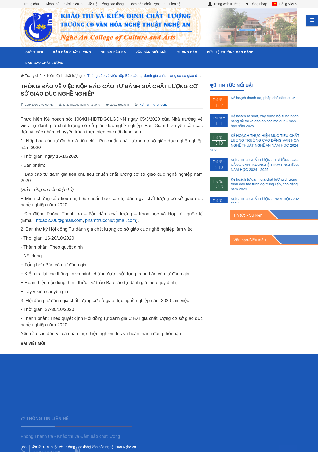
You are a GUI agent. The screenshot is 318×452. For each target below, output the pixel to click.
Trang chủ (31, 4)
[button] (283, 4)
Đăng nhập (256, 4)
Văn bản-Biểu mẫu (278, 240)
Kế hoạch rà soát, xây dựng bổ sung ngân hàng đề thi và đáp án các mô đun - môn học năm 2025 (269, 121)
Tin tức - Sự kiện (276, 215)
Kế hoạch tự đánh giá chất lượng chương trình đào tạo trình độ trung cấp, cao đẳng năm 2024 (268, 184)
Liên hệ (175, 4)
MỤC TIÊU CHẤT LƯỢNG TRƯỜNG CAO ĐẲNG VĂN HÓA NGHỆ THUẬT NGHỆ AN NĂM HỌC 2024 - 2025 (269, 165)
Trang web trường (224, 4)
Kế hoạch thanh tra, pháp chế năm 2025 (267, 98)
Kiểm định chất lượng (153, 104)
